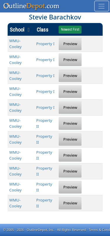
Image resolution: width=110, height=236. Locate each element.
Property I (45, 43)
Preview (70, 43)
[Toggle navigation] (101, 6)
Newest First (70, 29)
